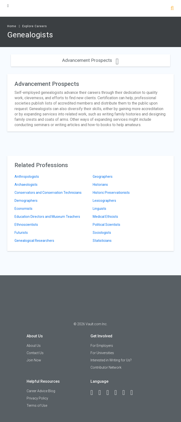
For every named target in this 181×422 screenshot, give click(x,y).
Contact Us (35, 353)
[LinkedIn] (101, 392)
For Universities (102, 353)
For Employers (101, 346)
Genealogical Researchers (34, 241)
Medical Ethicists (105, 217)
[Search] (172, 8)
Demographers (26, 201)
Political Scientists (106, 225)
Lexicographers (104, 201)
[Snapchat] (133, 392)
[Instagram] (117, 392)
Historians (100, 185)
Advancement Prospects (90, 60)
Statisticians (102, 241)
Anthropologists (27, 177)
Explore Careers (34, 26)
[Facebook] (93, 392)
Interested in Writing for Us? (111, 360)
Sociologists (102, 233)
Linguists (99, 209)
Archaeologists (26, 185)
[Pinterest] (125, 392)
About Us (34, 346)
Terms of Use (37, 405)
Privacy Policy (37, 398)
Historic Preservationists (111, 193)
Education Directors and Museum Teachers (47, 217)
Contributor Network (105, 367)
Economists (23, 209)
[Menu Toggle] (8, 5)
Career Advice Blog (41, 391)
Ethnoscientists (26, 225)
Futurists (21, 233)
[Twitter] (109, 392)
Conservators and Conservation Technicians (48, 193)
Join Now (34, 360)
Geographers (103, 177)
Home (11, 26)
